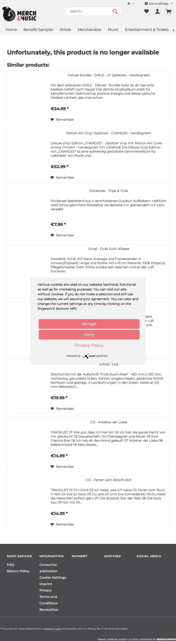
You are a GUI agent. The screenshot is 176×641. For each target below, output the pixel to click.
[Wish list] (146, 11)
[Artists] (65, 30)
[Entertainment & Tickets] (147, 30)
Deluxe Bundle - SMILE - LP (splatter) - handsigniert (109, 75)
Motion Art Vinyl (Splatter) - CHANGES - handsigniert (108, 133)
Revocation (48, 610)
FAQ (10, 565)
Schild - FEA (108, 364)
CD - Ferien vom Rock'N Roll (108, 480)
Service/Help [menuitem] (159, 4)
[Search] (115, 11)
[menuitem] (131, 4)
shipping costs (52, 628)
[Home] (11, 30)
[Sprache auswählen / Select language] (130, 4)
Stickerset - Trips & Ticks (108, 191)
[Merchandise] (89, 30)
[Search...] (93, 11)
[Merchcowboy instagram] (147, 565)
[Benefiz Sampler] (38, 30)
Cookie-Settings (52, 577)
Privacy (45, 590)
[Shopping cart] (168, 11)
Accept (89, 323)
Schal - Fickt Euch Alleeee (108, 249)
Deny (89, 334)
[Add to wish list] (62, 119)
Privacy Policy (89, 345)
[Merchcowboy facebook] (140, 565)
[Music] (113, 30)
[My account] (157, 11)
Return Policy (18, 571)
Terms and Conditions (48, 600)
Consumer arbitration (48, 568)
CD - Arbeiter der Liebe (108, 422)
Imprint (45, 584)
